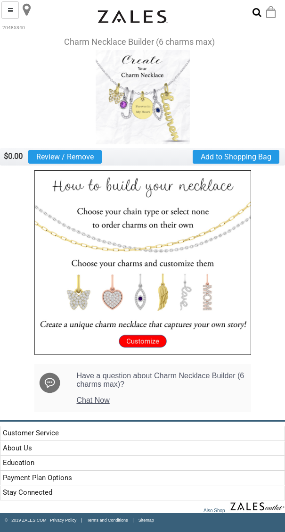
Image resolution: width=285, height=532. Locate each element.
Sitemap (146, 520)
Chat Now (93, 400)
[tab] (114, 433)
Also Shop (244, 510)
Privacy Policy (62, 520)
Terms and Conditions (107, 520)
